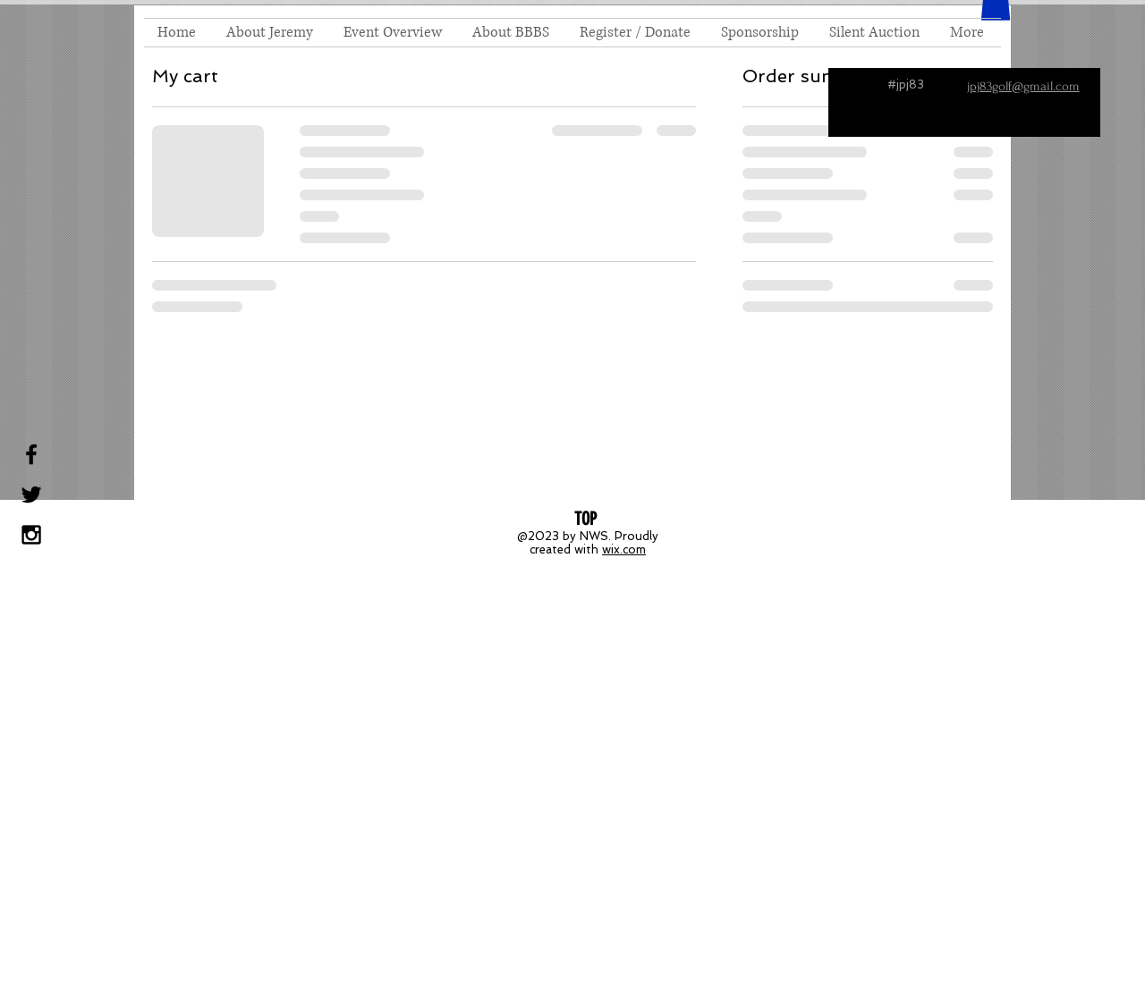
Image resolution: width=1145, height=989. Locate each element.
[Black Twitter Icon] (31, 494)
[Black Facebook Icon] (31, 454)
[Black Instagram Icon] (31, 534)
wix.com (624, 549)
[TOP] (585, 518)
